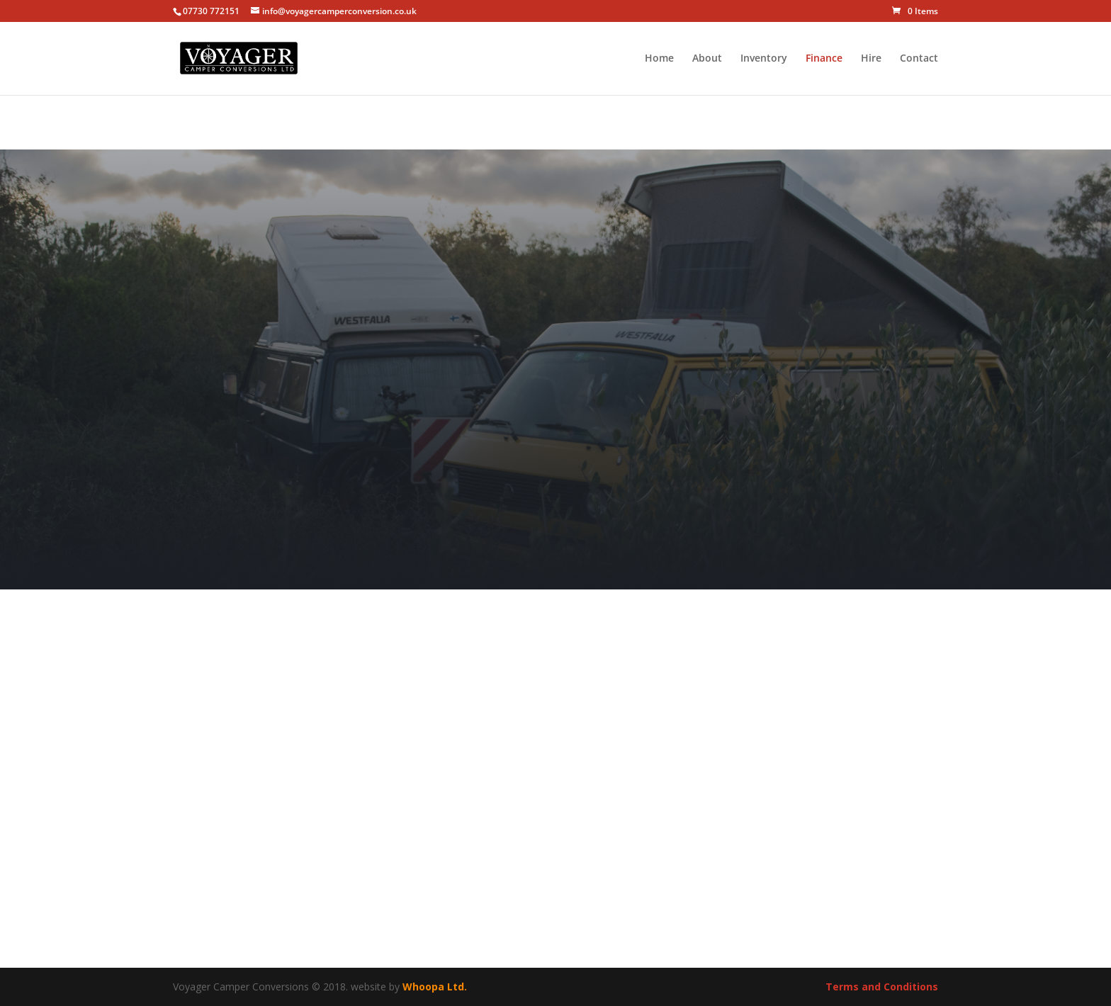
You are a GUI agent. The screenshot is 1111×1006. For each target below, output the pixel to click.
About (707, 58)
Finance (824, 58)
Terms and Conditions (881, 986)
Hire (871, 58)
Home (659, 58)
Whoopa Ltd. (434, 986)
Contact (919, 58)
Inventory (763, 58)
